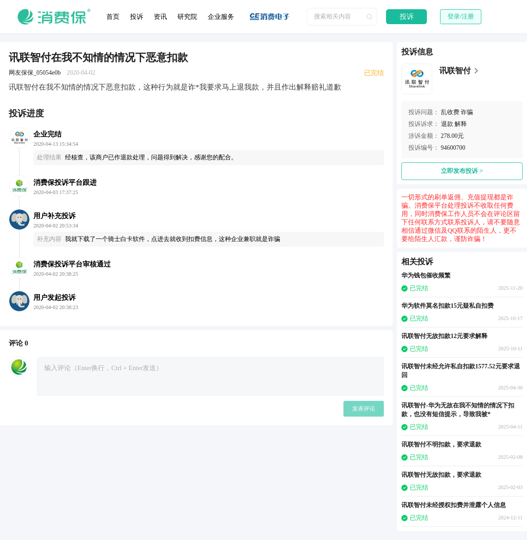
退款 (447, 124)
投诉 (136, 16)
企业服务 (221, 16)
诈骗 (467, 112)
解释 (461, 124)
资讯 (160, 16)
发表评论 (363, 408)
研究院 (187, 16)
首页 (112, 16)
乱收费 (450, 112)
